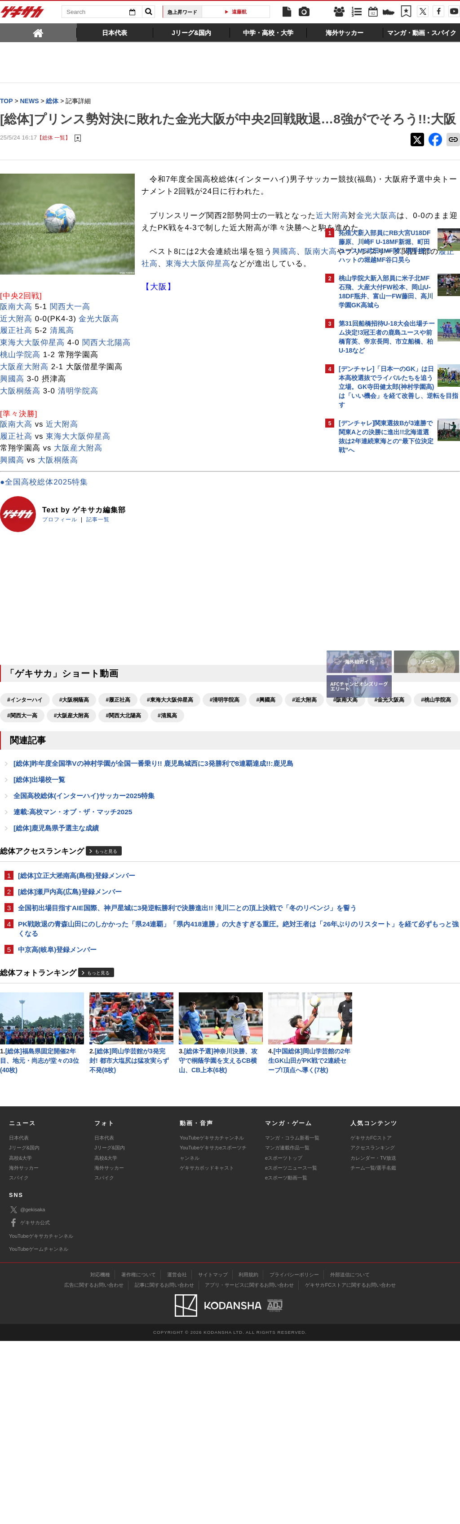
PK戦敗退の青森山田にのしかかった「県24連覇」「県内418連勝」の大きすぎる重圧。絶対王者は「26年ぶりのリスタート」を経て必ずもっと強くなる (157, 1025)
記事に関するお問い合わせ (164, 1468)
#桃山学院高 (151, 782)
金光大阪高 (218, 257)
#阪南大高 (61, 782)
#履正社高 (118, 767)
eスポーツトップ (283, 1340)
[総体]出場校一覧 (39, 863)
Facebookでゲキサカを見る (376, 613)
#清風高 (69, 798)
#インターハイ (25, 767)
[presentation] (38, 32)
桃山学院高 (20, 421)
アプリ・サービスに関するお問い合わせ (249, 1468)
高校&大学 (20, 1340)
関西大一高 (70, 373)
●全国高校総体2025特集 (44, 549)
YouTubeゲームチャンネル (38, 1432)
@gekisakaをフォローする (375, 594)
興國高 (12, 445)
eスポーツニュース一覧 (291, 1351)
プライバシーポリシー (294, 1457)
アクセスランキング (372, 1330)
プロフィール (59, 586)
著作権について (138, 1457)
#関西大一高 (198, 782)
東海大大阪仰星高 (222, 318)
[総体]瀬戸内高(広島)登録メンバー (70, 977)
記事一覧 (98, 586)
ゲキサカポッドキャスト (207, 1351)
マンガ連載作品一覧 (287, 1330)
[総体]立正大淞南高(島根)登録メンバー (76, 961)
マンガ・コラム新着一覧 (292, 1320)
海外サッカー (24, 1351)
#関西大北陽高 (25, 798)
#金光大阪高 (104, 782)
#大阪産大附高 (247, 782)
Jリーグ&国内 (24, 1330)
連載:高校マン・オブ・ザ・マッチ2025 (72, 896)
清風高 (62, 397)
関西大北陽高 (106, 409)
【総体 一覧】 (54, 156)
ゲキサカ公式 (29, 1406)
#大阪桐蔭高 (74, 767)
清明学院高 (78, 457)
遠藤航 (239, 11)
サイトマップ (213, 1457)
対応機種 (100, 1457)
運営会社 (177, 1457)
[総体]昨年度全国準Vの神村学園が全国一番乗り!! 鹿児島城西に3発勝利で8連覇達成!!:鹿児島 (153, 846)
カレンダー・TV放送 (373, 1340)
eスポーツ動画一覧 (286, 1360)
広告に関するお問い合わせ (94, 1468)
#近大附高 (19, 782)
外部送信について (350, 1457)
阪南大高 (32, 318)
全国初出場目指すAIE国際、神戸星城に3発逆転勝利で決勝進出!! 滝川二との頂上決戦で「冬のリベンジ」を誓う (160, 999)
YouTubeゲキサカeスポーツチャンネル (213, 1335)
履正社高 (166, 318)
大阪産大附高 (24, 433)
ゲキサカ (22, 14)
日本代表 (19, 1320)
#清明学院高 (225, 767)
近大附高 (174, 257)
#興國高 (265, 767)
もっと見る (106, 936)
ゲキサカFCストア (371, 1320)
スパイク (19, 1360)
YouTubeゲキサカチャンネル (212, 1320)
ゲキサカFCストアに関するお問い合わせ (350, 1468)
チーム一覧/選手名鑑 (373, 1351)
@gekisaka (27, 1392)
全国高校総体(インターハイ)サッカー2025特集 (84, 879)
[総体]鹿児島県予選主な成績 (56, 913)
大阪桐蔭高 (20, 457)
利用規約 (248, 1457)
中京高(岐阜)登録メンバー (57, 1047)
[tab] (38, 32)
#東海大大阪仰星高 (170, 767)
